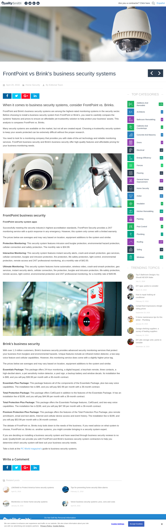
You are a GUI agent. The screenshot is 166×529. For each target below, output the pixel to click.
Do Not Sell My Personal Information (60, 518)
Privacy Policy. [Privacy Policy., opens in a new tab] (46, 526)
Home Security (33, 85)
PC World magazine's (31, 448)
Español (161, 3)
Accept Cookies (136, 524)
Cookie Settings (117, 524)
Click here (145, 3)
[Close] (162, 524)
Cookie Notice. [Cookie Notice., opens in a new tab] (58, 526)
